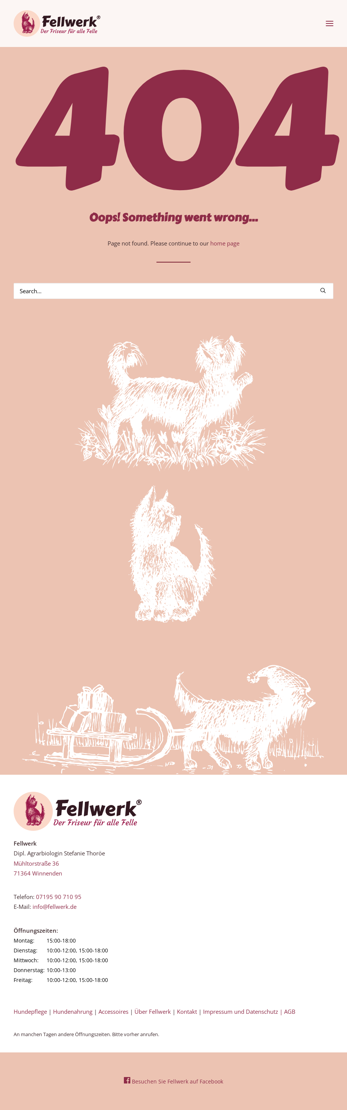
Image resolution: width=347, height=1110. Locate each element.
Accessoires (113, 1011)
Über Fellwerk (152, 1011)
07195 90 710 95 (58, 897)
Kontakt (187, 1011)
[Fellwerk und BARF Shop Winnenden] (57, 23)
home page (224, 243)
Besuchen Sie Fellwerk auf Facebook (173, 1081)
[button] (329, 23)
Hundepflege (30, 1011)
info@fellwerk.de (55, 906)
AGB (289, 1011)
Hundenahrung (72, 1011)
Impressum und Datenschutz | (243, 1011)
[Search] (173, 291)
